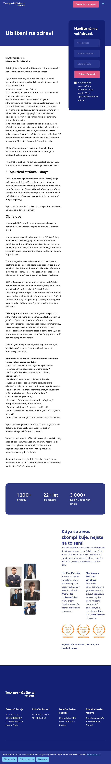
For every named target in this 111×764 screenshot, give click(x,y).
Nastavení (42, 759)
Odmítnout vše (27, 759)
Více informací (93, 754)
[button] (103, 4)
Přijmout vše (9, 759)
